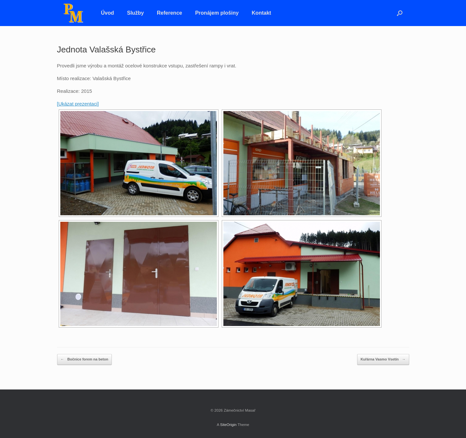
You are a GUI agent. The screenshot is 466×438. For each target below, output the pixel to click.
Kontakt (261, 13)
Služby (135, 13)
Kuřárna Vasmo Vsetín (383, 359)
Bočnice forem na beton (84, 359)
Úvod (107, 13)
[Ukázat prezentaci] (78, 103)
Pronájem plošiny (216, 13)
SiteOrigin (228, 425)
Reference (169, 13)
